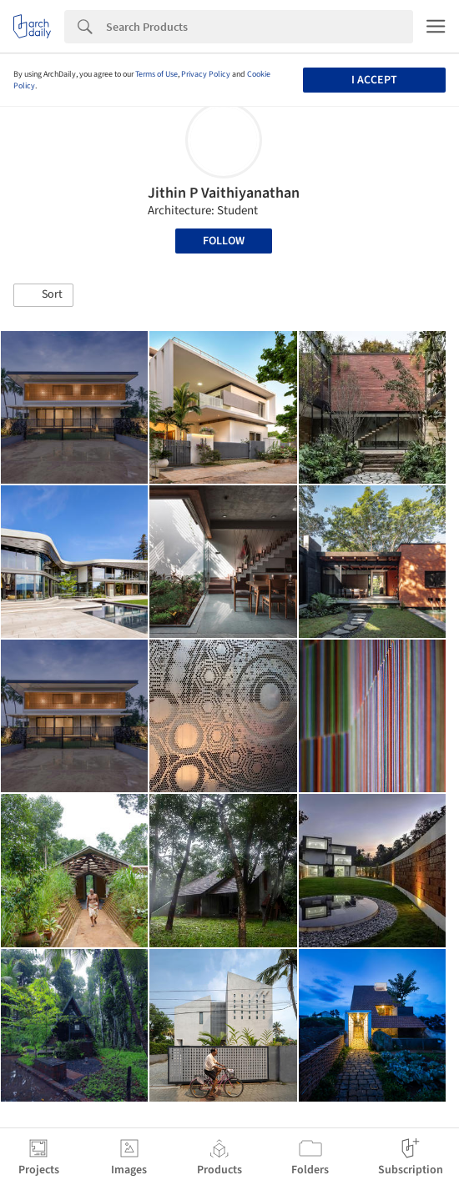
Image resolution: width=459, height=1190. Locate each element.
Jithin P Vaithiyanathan (224, 193)
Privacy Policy (205, 74)
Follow (224, 241)
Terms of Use (156, 74)
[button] (43, 295)
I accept (374, 80)
